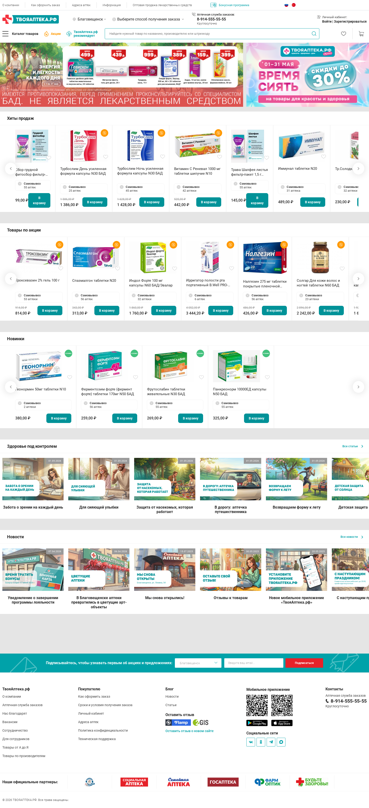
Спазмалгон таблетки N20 (94, 280)
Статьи (170, 705)
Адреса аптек (81, 5)
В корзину (39, 200)
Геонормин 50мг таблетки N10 (40, 389)
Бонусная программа (229, 5)
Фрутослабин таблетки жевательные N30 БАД (166, 391)
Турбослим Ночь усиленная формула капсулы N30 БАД (140, 170)
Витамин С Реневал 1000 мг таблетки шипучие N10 (197, 171)
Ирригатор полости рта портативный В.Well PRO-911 (207, 282)
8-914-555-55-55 (211, 19)
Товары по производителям (23, 756)
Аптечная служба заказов (22, 705)
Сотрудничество (15, 730)
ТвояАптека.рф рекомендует (82, 33)
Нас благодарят (14, 713)
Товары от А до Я (15, 747)
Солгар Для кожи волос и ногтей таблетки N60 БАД (318, 282)
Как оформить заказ (45, 5)
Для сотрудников (15, 739)
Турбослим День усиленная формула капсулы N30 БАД (83, 171)
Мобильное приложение (268, 689)
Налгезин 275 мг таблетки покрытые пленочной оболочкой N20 (265, 284)
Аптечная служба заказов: (216, 14)
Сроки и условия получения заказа (105, 705)
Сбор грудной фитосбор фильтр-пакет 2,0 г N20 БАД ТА (31, 172)
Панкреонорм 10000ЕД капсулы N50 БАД (239, 391)
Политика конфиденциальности (103, 730)
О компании (10, 5)
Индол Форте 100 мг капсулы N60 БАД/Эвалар (150, 282)
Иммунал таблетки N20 (297, 168)
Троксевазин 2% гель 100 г (37, 280)
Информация (112, 5)
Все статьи (352, 446)
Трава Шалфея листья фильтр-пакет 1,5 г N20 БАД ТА (249, 172)
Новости (172, 696)
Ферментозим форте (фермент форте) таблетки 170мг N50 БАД (107, 391)
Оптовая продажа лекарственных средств (162, 5)
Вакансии (9, 722)
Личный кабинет (91, 713)
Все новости (352, 537)
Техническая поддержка (97, 739)
